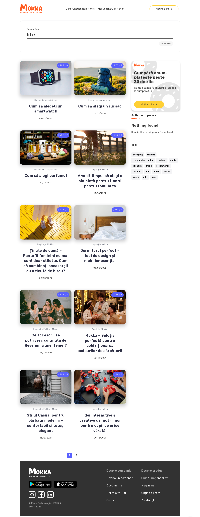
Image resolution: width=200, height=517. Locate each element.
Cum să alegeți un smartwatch (45, 108)
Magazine (147, 485)
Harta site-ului (116, 493)
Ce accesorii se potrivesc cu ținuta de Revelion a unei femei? (46, 340)
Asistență (147, 500)
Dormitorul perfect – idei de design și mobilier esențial (100, 255)
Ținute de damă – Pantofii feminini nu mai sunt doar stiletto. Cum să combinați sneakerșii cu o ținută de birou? (45, 260)
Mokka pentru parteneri (111, 8)
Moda (54, 329)
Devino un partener (119, 478)
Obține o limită (164, 8)
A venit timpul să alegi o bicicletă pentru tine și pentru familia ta (100, 181)
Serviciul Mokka (99, 329)
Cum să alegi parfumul (46, 175)
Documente (114, 485)
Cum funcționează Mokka (80, 8)
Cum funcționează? (154, 478)
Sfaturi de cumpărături (45, 100)
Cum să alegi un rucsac (100, 106)
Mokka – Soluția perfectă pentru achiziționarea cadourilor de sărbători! (100, 343)
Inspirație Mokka (99, 169)
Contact (112, 500)
